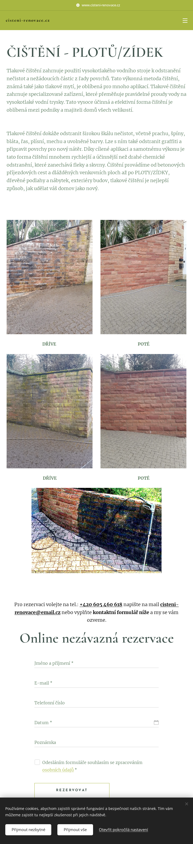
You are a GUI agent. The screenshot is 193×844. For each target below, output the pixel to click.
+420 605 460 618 (101, 604)
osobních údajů (58, 769)
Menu (185, 20)
